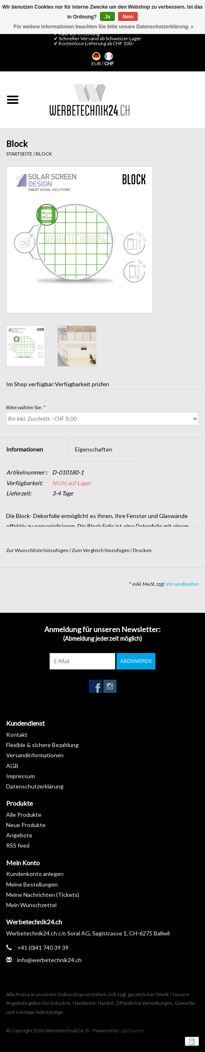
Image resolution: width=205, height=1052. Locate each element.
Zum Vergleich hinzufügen (101, 550)
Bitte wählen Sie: (25, 407)
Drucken (142, 550)
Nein (128, 17)
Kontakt (16, 734)
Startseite (19, 154)
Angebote (19, 835)
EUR (96, 63)
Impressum (20, 775)
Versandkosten (182, 584)
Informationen (24, 449)
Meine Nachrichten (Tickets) (42, 894)
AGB (12, 765)
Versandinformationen (35, 755)
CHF (109, 63)
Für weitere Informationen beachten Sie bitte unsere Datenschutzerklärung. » (104, 27)
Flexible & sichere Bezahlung (42, 744)
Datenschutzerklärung (35, 786)
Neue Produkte (26, 824)
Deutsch (96, 56)
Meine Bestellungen (32, 884)
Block (44, 154)
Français (109, 56)
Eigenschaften (93, 449)
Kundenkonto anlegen (35, 873)
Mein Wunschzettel (31, 904)
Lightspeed (131, 1030)
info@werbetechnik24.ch (49, 959)
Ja (107, 17)
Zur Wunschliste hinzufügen (37, 550)
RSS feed (18, 845)
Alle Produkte (23, 814)
